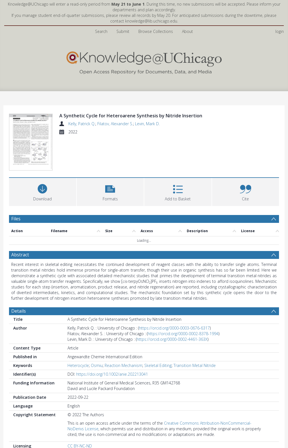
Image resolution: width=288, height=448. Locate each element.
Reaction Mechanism (123, 365)
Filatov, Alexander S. (115, 123)
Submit (122, 31)
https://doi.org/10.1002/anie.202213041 (112, 374)
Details (18, 311)
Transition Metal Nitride (195, 365)
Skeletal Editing (158, 365)
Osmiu (97, 365)
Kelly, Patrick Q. (81, 123)
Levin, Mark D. (147, 123)
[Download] (42, 191)
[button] (110, 191)
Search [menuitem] (101, 31)
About (187, 31)
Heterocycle (78, 365)
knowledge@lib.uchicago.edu (151, 21)
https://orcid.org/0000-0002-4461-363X (172, 339)
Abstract (20, 255)
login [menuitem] (279, 31)
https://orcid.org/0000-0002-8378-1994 (183, 333)
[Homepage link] (144, 61)
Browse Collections (155, 31)
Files (16, 219)
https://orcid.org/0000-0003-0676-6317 (174, 328)
